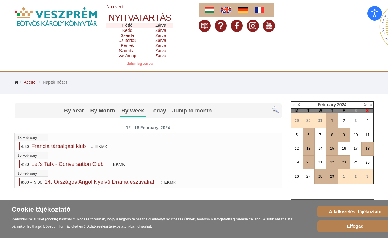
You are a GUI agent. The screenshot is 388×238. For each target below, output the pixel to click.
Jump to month (192, 111)
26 (297, 176)
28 (320, 176)
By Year (74, 111)
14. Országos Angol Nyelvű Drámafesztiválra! (100, 182)
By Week (132, 111)
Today (158, 111)
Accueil (30, 82)
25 (368, 162)
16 (344, 148)
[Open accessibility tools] (374, 13)
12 (297, 148)
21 (320, 162)
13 (308, 148)
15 (332, 148)
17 (356, 148)
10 (356, 135)
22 (332, 162)
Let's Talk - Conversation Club (68, 164)
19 (297, 162)
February (327, 104)
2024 (341, 104)
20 (308, 162)
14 (320, 148)
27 (308, 176)
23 (344, 162)
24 (356, 162)
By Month (102, 111)
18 (368, 148)
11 (368, 135)
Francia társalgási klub (59, 146)
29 (332, 176)
